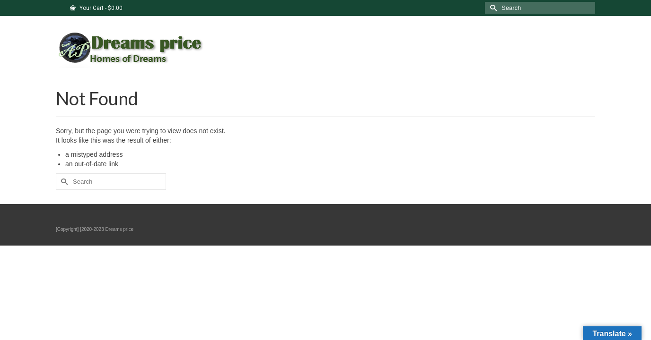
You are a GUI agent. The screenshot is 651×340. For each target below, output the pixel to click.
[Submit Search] (492, 8)
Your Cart (96, 8)
